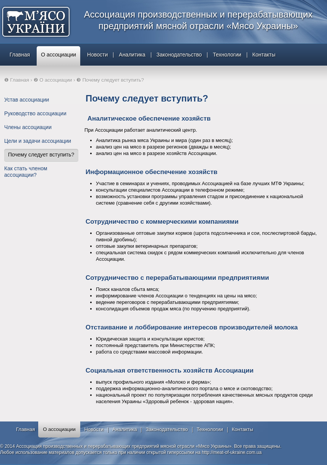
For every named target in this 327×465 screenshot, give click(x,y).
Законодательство (179, 55)
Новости (97, 55)
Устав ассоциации (26, 100)
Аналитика (132, 55)
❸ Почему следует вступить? (110, 80)
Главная (20, 55)
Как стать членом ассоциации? (25, 171)
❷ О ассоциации (53, 80)
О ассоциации (58, 55)
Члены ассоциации (28, 127)
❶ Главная (16, 80)
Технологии (227, 55)
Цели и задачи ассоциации (37, 141)
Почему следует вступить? (41, 155)
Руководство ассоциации (35, 113)
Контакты (264, 55)
